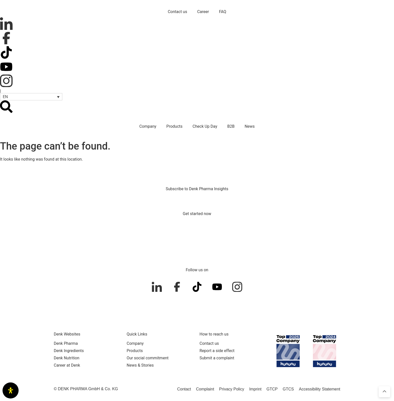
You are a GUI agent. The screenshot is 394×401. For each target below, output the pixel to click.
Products (174, 126)
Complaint (205, 389)
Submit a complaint (217, 358)
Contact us (177, 11)
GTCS (288, 389)
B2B (230, 126)
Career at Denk (67, 365)
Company (147, 126)
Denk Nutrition (66, 358)
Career (203, 11)
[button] (31, 96)
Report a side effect (217, 350)
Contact (184, 389)
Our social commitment (148, 358)
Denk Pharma (66, 343)
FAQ (222, 11)
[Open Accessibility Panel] (11, 390)
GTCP (272, 389)
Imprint (255, 389)
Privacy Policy (231, 389)
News (249, 126)
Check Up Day (204, 126)
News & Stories (140, 365)
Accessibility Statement (319, 389)
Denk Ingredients (69, 350)
